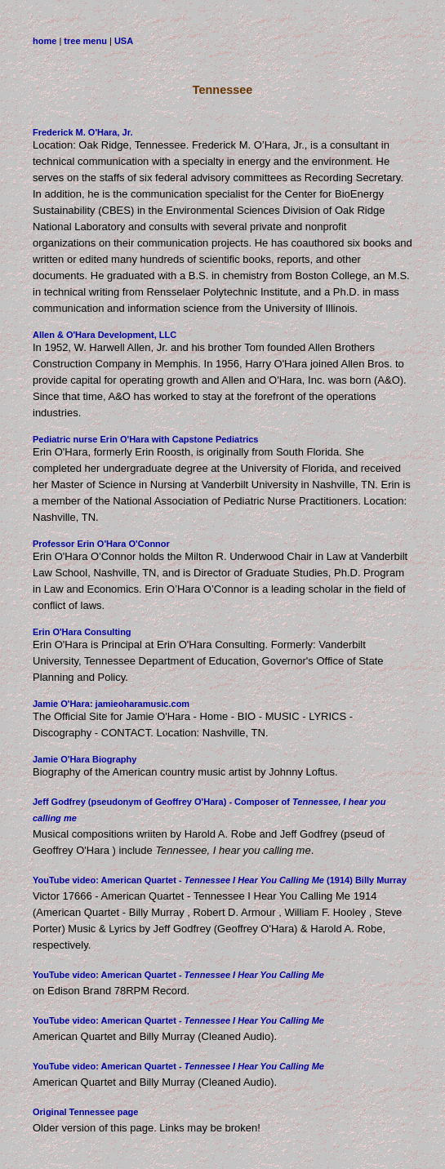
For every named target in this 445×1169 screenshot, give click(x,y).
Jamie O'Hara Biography (84, 759)
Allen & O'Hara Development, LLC (104, 335)
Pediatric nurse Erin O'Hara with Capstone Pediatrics (145, 439)
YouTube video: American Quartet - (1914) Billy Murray (220, 880)
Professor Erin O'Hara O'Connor (101, 544)
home (44, 41)
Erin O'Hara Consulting (82, 632)
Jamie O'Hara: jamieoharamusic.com (111, 704)
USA (123, 41)
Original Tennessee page (85, 1112)
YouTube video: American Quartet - (178, 975)
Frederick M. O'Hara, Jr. (82, 132)
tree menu (85, 41)
